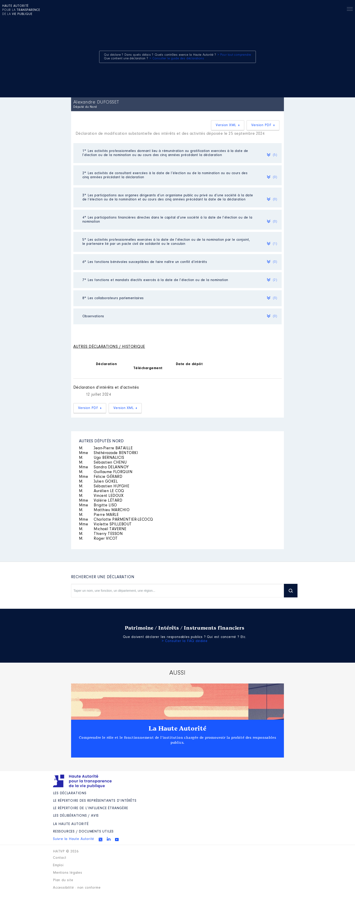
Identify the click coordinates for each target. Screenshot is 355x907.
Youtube (117, 839)
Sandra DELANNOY (104, 467)
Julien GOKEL (98, 482)
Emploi (58, 865)
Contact (59, 858)
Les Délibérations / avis (76, 816)
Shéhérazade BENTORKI (108, 453)
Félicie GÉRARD (100, 477)
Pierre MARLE (99, 515)
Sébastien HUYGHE (104, 486)
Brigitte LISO (98, 505)
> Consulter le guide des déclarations (176, 58)
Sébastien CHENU (103, 463)
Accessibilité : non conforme (77, 888)
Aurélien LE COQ (101, 491)
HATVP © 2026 (66, 851)
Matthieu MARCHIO (104, 510)
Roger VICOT (98, 539)
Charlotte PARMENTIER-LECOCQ (116, 520)
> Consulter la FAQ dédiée (185, 641)
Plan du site (63, 880)
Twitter (100, 839)
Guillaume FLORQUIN (106, 472)
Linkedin (108, 839)
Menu (350, 10)
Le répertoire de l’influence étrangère (90, 808)
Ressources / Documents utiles (83, 831)
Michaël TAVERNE (103, 529)
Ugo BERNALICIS (101, 458)
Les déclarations (69, 793)
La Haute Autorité (177, 728)
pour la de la (21, 10)
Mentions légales (67, 873)
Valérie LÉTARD (100, 501)
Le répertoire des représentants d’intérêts (95, 801)
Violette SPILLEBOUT (105, 524)
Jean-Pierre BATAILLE (106, 448)
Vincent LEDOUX (101, 496)
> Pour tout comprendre (234, 55)
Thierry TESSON (101, 534)
